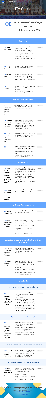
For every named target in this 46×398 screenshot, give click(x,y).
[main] (23, 9)
